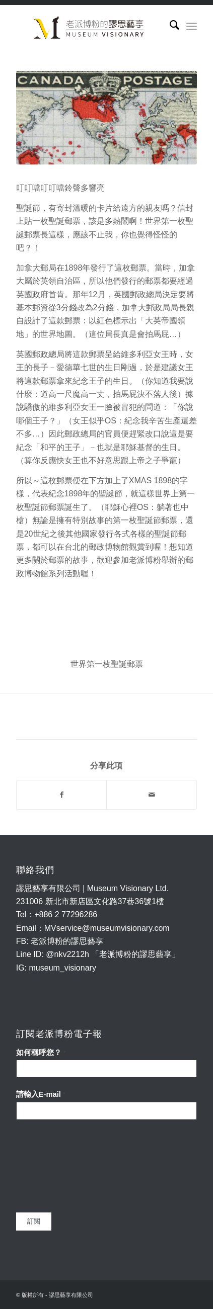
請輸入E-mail (40, 1094)
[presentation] (57, 1166)
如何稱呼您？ (41, 1053)
